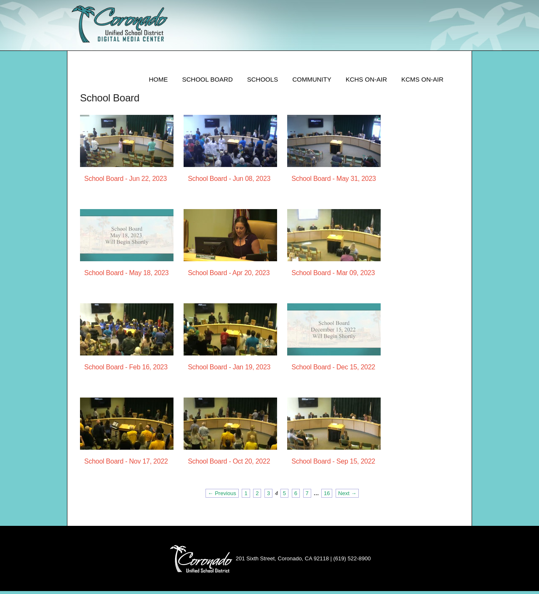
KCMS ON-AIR (422, 82)
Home (158, 82)
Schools (262, 82)
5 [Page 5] (284, 496)
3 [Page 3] (268, 496)
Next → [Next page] (347, 496)
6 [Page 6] (295, 496)
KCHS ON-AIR (366, 82)
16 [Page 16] (327, 496)
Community (311, 82)
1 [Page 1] (245, 496)
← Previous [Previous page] (222, 496)
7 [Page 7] (307, 496)
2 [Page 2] (257, 496)
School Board (207, 82)
